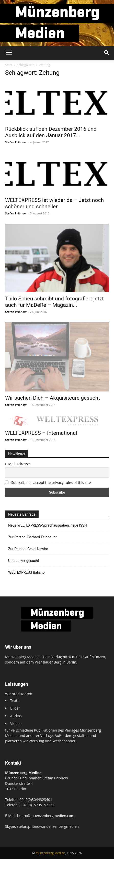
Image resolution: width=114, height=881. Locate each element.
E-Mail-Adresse (17, 463)
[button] (9, 53)
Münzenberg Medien (50, 853)
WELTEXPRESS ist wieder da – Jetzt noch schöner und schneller (54, 203)
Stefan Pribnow (16, 142)
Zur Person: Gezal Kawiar (28, 549)
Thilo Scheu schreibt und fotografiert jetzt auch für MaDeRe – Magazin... (54, 302)
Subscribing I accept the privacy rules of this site (51, 482)
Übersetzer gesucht (23, 561)
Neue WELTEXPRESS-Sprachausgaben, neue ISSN (47, 525)
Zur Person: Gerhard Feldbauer (32, 537)
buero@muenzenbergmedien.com (45, 815)
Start (8, 65)
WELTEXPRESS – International (41, 433)
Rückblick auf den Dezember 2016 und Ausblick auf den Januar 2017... (51, 132)
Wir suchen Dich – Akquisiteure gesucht (52, 398)
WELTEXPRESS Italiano (26, 572)
